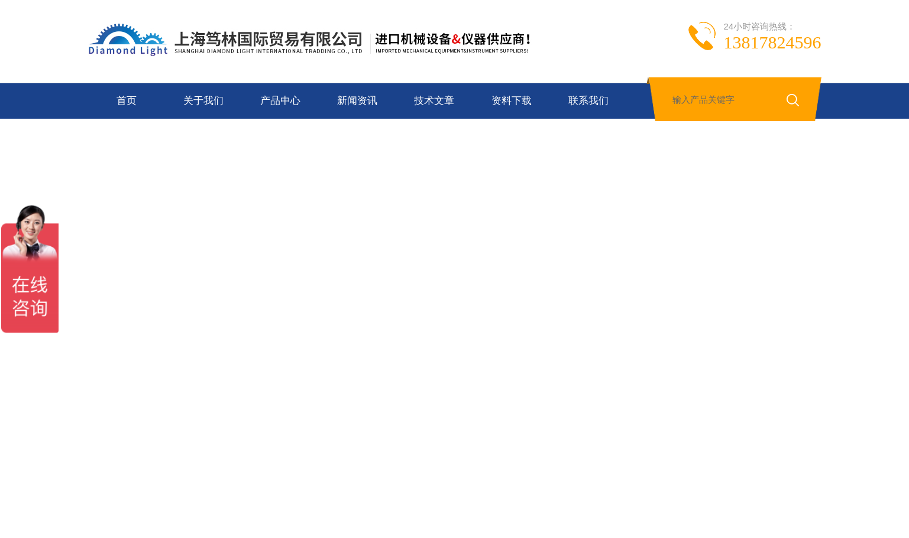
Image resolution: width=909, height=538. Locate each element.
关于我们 (203, 100)
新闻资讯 (357, 100)
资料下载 (511, 100)
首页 (127, 100)
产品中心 (280, 100)
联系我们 (588, 100)
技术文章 (434, 100)
